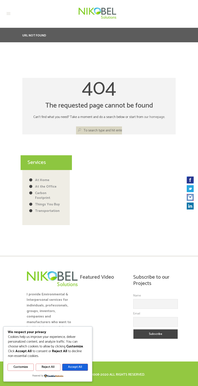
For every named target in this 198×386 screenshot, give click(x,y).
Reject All (48, 367)
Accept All (75, 367)
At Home (42, 180)
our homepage (154, 117)
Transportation (47, 211)
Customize (20, 367)
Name (137, 295)
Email (136, 313)
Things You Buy (47, 204)
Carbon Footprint (42, 195)
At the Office (46, 187)
